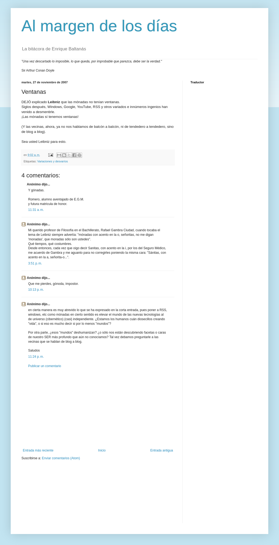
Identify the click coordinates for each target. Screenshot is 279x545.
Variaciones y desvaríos (52, 161)
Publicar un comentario (44, 366)
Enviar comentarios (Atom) (61, 458)
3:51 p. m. (35, 263)
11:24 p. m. (36, 357)
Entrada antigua (161, 450)
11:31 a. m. (36, 210)
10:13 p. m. (36, 290)
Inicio (102, 450)
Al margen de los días (99, 26)
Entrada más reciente (38, 450)
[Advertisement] (98, 408)
